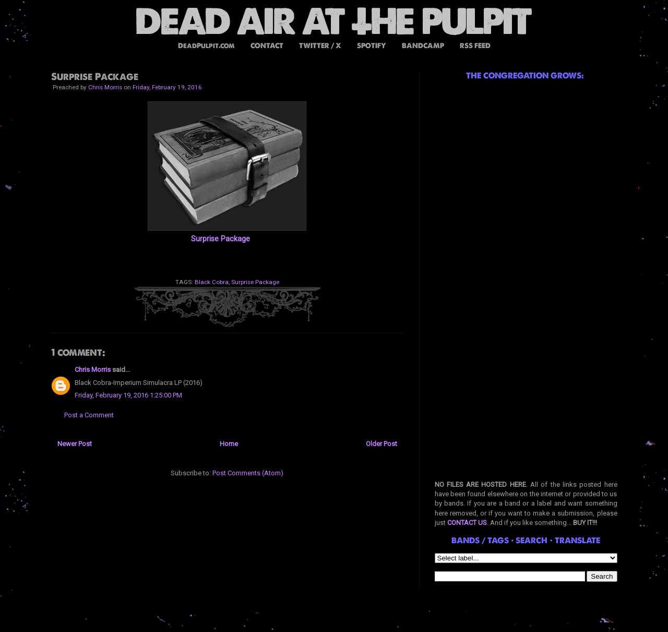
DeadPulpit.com (206, 45)
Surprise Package (220, 239)
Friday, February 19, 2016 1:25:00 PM (128, 395)
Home (229, 444)
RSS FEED (475, 45)
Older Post (381, 444)
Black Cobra (212, 282)
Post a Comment (89, 415)
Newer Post (74, 444)
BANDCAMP (423, 45)
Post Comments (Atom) (247, 473)
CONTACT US (467, 522)
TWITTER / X (320, 45)
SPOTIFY (371, 45)
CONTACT (266, 45)
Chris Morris (93, 369)
